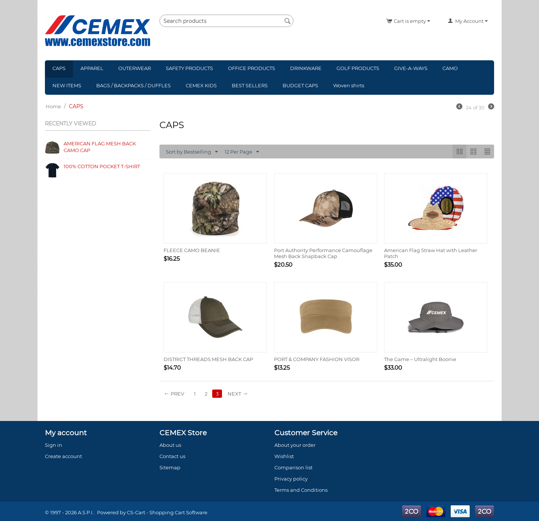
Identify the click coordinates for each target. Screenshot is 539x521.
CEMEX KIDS (201, 85)
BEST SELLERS (250, 85)
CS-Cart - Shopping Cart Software (167, 512)
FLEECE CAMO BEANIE (192, 250)
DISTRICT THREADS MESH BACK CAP (208, 359)
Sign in (53, 445)
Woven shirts (348, 85)
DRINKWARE (306, 68)
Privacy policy (291, 479)
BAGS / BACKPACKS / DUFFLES (133, 85)
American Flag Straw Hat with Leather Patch (430, 253)
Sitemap (169, 467)
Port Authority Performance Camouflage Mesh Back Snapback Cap (323, 253)
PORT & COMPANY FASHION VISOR (316, 359)
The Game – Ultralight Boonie (420, 359)
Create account (63, 456)
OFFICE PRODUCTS (251, 68)
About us (170, 445)
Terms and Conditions (301, 490)
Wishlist (284, 456)
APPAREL (91, 68)
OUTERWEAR (134, 68)
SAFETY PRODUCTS (189, 68)
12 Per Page (242, 152)
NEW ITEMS (66, 85)
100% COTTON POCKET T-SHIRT (102, 166)
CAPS (59, 68)
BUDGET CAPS (300, 85)
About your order (295, 445)
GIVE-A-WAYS (410, 68)
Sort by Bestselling (192, 152)
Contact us (172, 456)
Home (53, 106)
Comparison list (293, 467)
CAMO (450, 68)
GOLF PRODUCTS (358, 68)
